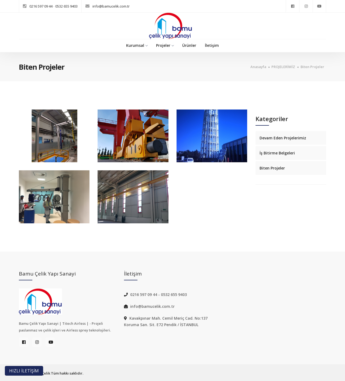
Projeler (165, 45)
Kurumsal (136, 45)
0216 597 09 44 (41, 6)
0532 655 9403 (66, 6)
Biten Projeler (312, 67)
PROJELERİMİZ (283, 67)
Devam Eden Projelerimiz (283, 137)
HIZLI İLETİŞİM (24, 371)
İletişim (212, 45)
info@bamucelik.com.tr (111, 6)
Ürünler (189, 45)
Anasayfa (258, 67)
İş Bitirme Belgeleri (277, 153)
